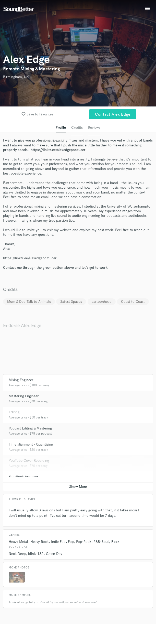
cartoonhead (102, 301)
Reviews (94, 127)
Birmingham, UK (16, 77)
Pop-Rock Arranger (23, 477)
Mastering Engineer (24, 396)
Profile (61, 127)
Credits (77, 127)
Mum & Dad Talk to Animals (29, 301)
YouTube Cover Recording (29, 460)
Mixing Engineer (21, 380)
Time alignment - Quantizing (31, 444)
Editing (14, 412)
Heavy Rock (39, 542)
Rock (115, 542)
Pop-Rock (83, 542)
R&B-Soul (101, 542)
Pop (71, 542)
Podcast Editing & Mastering (30, 428)
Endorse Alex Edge (22, 326)
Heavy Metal (18, 542)
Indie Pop (58, 542)
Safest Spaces (71, 301)
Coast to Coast (133, 301)
